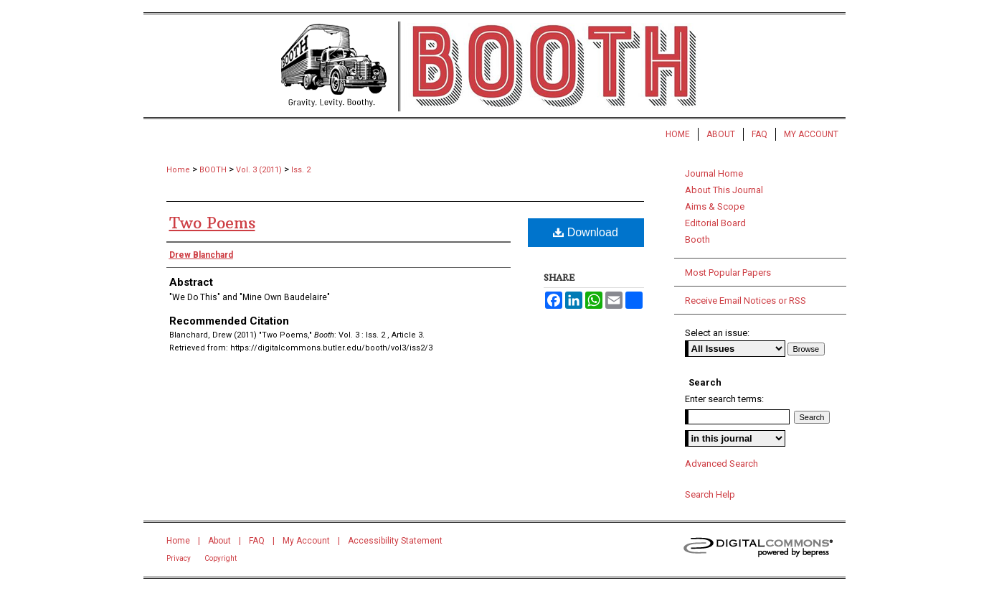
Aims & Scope (714, 206)
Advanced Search (721, 463)
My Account (306, 541)
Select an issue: (717, 332)
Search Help (710, 494)
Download (585, 232)
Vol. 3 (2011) (259, 169)
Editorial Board (715, 223)
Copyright (220, 558)
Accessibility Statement (395, 541)
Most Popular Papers (728, 272)
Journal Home (714, 173)
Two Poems (212, 223)
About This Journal (724, 190)
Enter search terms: (724, 399)
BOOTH (213, 169)
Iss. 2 (301, 169)
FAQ (257, 541)
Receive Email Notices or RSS (745, 300)
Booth (697, 239)
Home (178, 169)
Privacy (178, 558)
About (219, 541)
